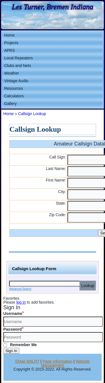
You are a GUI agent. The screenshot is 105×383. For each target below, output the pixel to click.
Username (12, 313)
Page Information (58, 361)
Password (12, 329)
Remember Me (20, 344)
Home (9, 35)
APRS (9, 50)
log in (20, 302)
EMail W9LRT (27, 361)
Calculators (14, 96)
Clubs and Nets (17, 65)
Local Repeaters (18, 58)
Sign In (11, 351)
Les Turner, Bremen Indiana (52, 7)
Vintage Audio (16, 81)
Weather (11, 73)
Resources (13, 88)
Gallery (10, 103)
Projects (11, 43)
